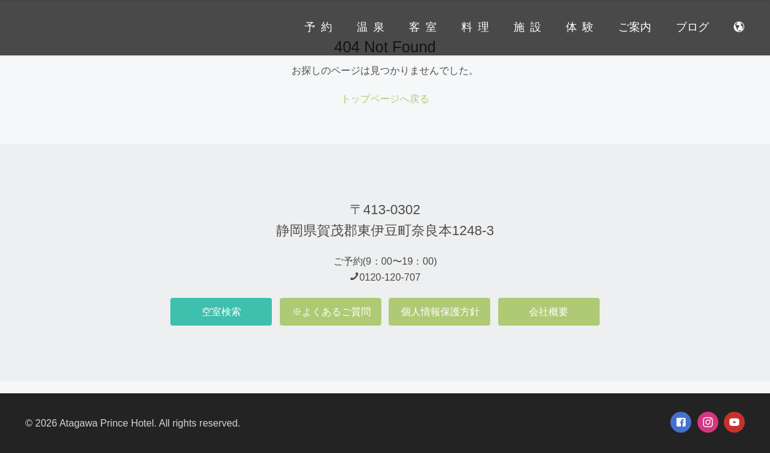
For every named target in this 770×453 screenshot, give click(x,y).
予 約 (318, 27)
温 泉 (370, 27)
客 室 (423, 27)
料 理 (475, 27)
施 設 (527, 27)
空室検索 (221, 312)
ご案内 (634, 27)
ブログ (692, 27)
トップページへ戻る (385, 99)
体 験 (579, 27)
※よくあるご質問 (331, 312)
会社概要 (548, 312)
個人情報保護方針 (440, 312)
